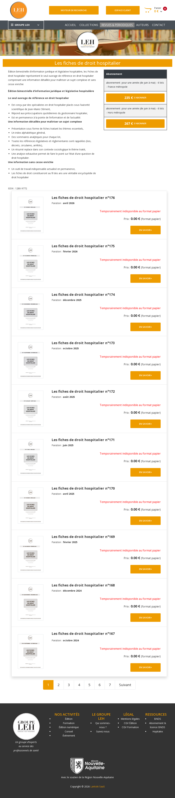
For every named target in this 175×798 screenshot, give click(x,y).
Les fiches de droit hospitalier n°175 (83, 246)
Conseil (69, 731)
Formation (69, 723)
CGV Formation (130, 727)
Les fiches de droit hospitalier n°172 (83, 391)
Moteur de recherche (74, 10)
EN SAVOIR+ (145, 230)
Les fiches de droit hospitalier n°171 (83, 439)
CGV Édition (130, 723)
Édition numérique (69, 727)
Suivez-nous (103, 731)
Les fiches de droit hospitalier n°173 (83, 343)
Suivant (125, 684)
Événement (69, 735)
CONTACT (158, 25)
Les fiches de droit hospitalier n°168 (83, 585)
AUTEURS (142, 25)
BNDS (157, 718)
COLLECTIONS (88, 25)
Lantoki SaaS (97, 786)
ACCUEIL (70, 25)
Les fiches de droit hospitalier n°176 (83, 197)
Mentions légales (130, 718)
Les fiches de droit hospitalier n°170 (83, 488)
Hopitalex (157, 731)
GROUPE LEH (20, 24)
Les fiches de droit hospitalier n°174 (83, 294)
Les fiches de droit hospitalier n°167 (83, 633)
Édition (68, 718)
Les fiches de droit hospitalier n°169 (83, 536)
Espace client (123, 10)
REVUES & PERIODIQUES (117, 25)
